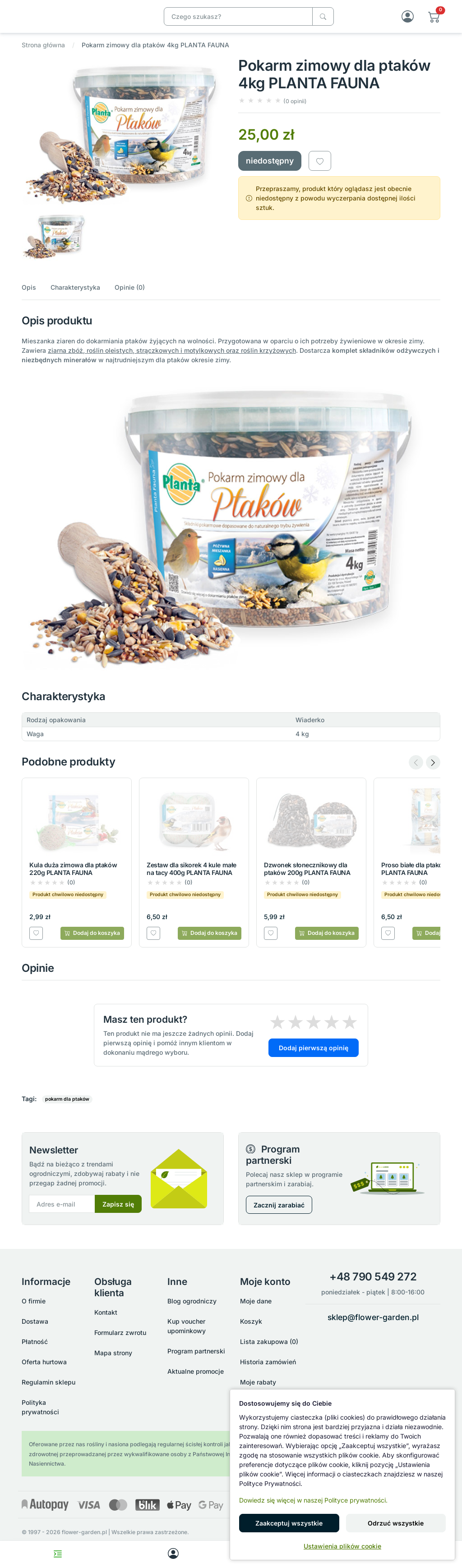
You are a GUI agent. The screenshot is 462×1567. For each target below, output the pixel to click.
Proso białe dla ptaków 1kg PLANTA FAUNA (420, 878)
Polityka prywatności (40, 1407)
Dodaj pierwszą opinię (313, 1057)
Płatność (35, 1341)
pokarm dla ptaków (67, 1108)
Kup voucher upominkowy (186, 1326)
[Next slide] (433, 772)
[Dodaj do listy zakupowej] (320, 170)
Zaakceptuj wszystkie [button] (289, 1523)
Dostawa (35, 1321)
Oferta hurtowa (44, 1362)
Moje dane (256, 1301)
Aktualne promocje (195, 1371)
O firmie (34, 1301)
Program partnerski (196, 1351)
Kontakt (105, 1312)
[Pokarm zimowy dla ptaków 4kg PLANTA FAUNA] (84, 20)
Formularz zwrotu (120, 1332)
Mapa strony (113, 1353)
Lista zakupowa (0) (269, 1341)
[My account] (173, 1554)
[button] (434, 21)
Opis (29, 296)
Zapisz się (118, 1213)
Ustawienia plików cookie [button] (342, 1546)
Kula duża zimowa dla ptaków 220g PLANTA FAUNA (73, 878)
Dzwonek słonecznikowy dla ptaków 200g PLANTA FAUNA (307, 878)
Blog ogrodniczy (192, 1301)
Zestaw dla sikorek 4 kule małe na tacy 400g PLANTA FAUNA (191, 878)
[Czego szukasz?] (323, 21)
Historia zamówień (268, 1362)
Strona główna (43, 54)
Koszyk (251, 1321)
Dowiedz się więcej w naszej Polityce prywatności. (313, 1500)
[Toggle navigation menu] (58, 1554)
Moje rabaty (258, 1382)
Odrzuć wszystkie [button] (396, 1523)
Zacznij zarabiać (279, 1214)
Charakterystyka (75, 296)
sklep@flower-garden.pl (373, 1317)
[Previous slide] (416, 772)
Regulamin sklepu (48, 1382)
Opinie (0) (130, 296)
